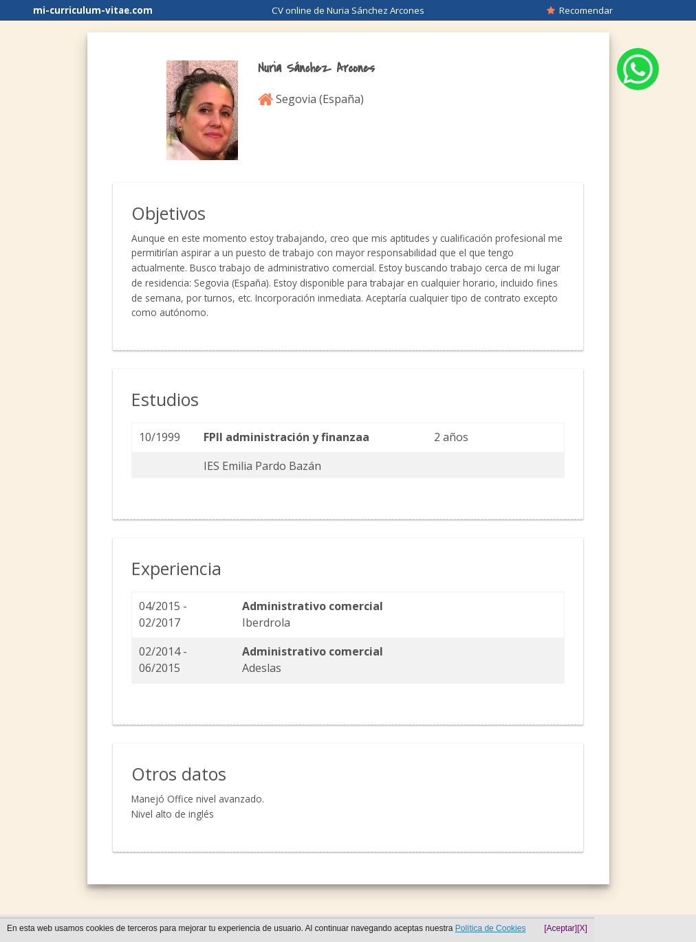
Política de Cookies (490, 928)
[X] (582, 928)
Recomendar (580, 10)
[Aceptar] (560, 928)
